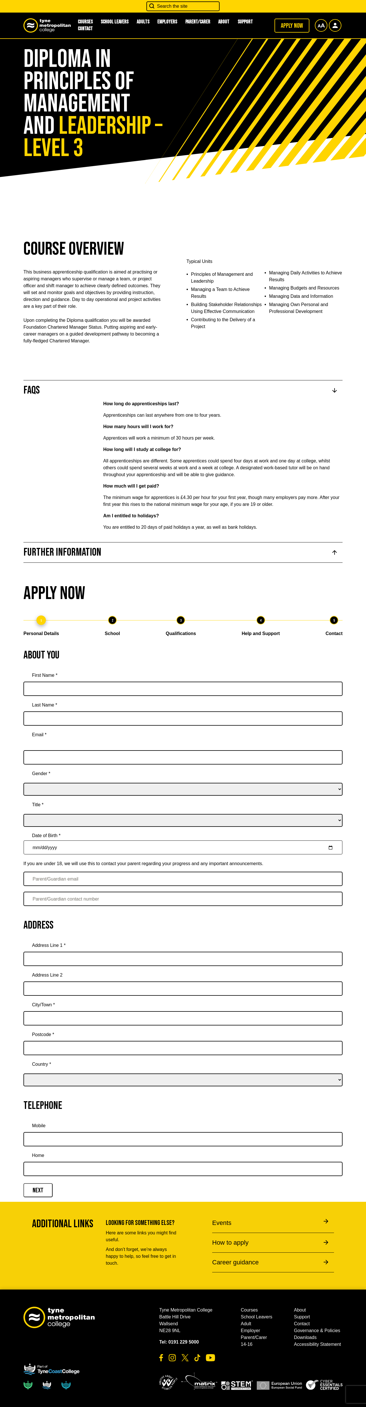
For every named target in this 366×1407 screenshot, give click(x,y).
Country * (41, 1064)
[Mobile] (183, 1139)
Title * (37, 804)
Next (38, 1190)
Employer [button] (250, 1330)
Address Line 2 (47, 975)
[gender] (183, 781)
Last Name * (44, 704)
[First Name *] (183, 689)
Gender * (41, 773)
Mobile (38, 1125)
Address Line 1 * (48, 945)
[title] (183, 812)
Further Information (62, 552)
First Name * (44, 675)
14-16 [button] (246, 1344)
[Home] (183, 1169)
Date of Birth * (46, 835)
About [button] (223, 22)
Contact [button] (85, 29)
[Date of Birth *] (183, 847)
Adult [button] (246, 1323)
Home (38, 1155)
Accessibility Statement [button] (317, 1344)
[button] (168, 1382)
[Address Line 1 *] (183, 959)
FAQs (31, 390)
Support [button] (245, 22)
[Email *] (183, 757)
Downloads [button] (305, 1337)
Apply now (292, 26)
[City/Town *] (183, 1018)
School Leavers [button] (114, 22)
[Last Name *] (183, 718)
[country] (183, 1072)
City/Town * (43, 1004)
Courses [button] (249, 1310)
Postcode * (43, 1034)
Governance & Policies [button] (317, 1330)
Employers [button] (167, 22)
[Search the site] (183, 6)
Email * (39, 734)
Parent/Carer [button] (197, 22)
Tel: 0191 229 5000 (179, 1342)
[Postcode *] (183, 1048)
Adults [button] (143, 22)
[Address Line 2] (183, 988)
